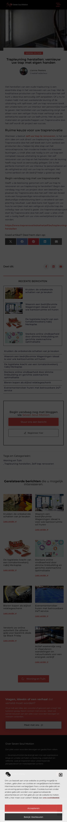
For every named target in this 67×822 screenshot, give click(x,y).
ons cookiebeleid (51, 798)
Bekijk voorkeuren (33, 817)
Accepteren (33, 808)
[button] (60, 774)
